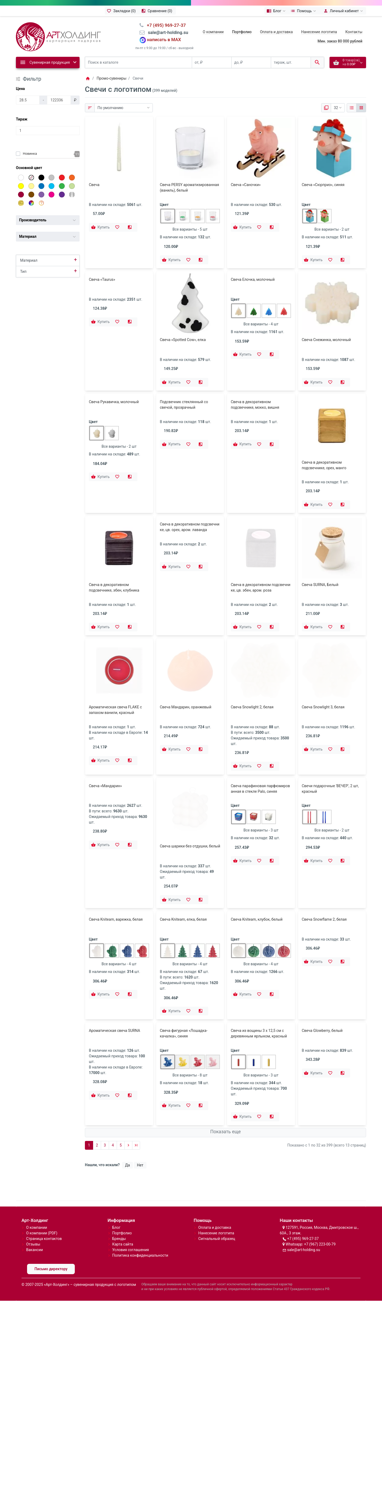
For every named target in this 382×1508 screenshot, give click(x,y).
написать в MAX (164, 39)
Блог (116, 1183)
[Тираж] (48, 130)
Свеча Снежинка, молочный (326, 340)
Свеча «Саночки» (246, 185)
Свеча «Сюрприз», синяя (323, 185)
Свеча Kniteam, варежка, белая (116, 875)
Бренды (119, 1194)
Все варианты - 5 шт (189, 229)
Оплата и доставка (276, 32)
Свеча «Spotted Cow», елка (183, 340)
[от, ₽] (212, 62)
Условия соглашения (130, 1205)
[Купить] (101, 227)
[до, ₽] (251, 62)
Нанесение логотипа (319, 32)
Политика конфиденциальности (140, 1211)
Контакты (353, 32)
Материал (28, 260)
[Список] (352, 107)
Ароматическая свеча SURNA (114, 986)
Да (127, 1120)
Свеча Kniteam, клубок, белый (257, 875)
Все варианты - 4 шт (261, 324)
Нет (140, 1120)
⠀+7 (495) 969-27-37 (165, 25)
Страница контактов (44, 1194)
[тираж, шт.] (291, 62)
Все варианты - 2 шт (331, 229)
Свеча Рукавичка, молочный (114, 402)
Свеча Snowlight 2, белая (252, 646)
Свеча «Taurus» (102, 279)
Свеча (94, 185)
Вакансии (34, 1205)
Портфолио (122, 1189)
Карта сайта (122, 1200)
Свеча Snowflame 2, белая (324, 875)
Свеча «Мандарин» (105, 780)
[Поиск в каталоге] (138, 62)
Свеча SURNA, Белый (320, 585)
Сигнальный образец (216, 1194)
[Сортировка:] (123, 107)
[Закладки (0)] (122, 11)
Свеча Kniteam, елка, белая (183, 875)
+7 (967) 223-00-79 (320, 1200)
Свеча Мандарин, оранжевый (185, 646)
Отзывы (33, 1200)
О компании (213, 32)
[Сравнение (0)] (157, 11)
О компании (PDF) (41, 1189)
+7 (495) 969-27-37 (303, 1194)
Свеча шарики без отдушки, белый (190, 780)
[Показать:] (338, 107)
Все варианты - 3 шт (261, 824)
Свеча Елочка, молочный (253, 279)
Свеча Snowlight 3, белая (323, 646)
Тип (23, 271)
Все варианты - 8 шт (189, 1030)
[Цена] (28, 100)
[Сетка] (361, 107)
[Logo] (58, 36)
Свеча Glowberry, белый (322, 986)
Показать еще (225, 1087)
